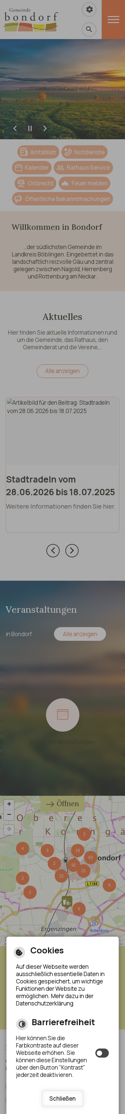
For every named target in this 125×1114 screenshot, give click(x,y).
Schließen (62, 1098)
